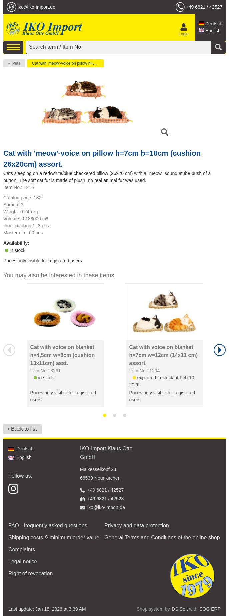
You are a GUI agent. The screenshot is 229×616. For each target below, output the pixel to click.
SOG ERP (210, 609)
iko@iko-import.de (36, 7)
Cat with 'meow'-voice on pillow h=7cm (66, 63)
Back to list (24, 429)
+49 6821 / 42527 (204, 7)
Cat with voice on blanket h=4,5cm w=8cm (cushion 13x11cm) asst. (62, 355)
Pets (16, 63)
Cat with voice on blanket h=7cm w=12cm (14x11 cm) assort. (163, 355)
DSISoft (180, 609)
